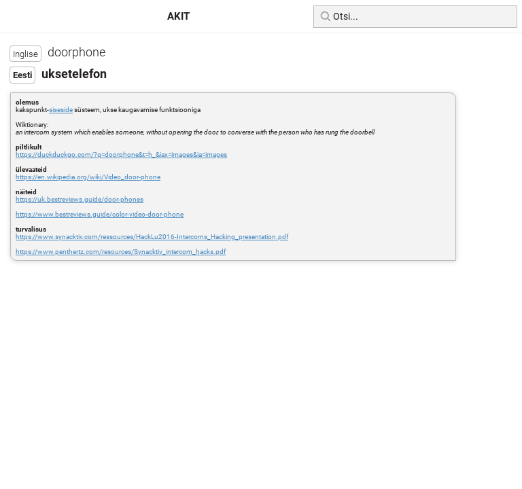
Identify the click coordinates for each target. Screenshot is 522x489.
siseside (61, 109)
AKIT (178, 16)
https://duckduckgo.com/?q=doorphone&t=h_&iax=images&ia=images (121, 154)
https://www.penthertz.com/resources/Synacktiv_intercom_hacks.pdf (121, 251)
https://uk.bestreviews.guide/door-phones (79, 199)
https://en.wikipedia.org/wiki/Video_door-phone (88, 177)
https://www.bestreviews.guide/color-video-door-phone (100, 214)
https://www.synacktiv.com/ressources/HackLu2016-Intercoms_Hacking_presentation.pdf (152, 236)
